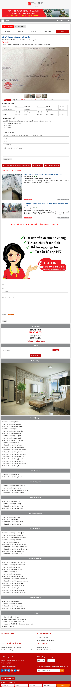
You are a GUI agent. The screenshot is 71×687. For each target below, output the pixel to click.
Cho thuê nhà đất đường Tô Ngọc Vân (15, 459)
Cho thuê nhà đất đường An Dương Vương (16, 583)
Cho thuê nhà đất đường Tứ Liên (13, 481)
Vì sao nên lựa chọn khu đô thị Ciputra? (15, 624)
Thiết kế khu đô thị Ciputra (11, 621)
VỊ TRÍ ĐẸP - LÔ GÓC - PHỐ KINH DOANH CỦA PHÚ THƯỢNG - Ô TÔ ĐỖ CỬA (46, 206)
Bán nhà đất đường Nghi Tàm (12, 438)
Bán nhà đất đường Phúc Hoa (12, 578)
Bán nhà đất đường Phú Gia (12, 571)
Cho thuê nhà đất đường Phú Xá (13, 592)
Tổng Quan (7, 100)
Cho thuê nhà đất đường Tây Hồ (13, 456)
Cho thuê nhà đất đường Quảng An (14, 463)
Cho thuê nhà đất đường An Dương (14, 513)
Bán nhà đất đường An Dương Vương (14, 567)
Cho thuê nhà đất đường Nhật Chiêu (14, 556)
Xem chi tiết (28, 201)
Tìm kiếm (62, 31)
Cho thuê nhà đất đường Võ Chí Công (14, 613)
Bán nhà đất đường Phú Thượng (13, 574)
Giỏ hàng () (38, 167)
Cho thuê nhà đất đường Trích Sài (13, 526)
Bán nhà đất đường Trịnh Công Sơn (14, 539)
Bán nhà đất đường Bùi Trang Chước (14, 569)
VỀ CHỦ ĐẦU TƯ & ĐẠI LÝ (45, 638)
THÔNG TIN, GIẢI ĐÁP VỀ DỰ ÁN (11, 648)
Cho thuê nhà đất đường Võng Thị (13, 528)
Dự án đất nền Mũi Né (44, 654)
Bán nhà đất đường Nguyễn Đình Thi (14, 490)
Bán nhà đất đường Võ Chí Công (13, 608)
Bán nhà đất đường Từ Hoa (11, 447)
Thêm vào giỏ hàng (53, 167)
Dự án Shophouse (42, 651)
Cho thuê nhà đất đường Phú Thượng (14, 590)
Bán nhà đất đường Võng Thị (12, 524)
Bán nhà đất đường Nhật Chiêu (13, 544)
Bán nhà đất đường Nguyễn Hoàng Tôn (15, 542)
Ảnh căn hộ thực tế (35, 365)
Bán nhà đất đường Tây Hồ (11, 433)
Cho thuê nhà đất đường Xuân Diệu (14, 452)
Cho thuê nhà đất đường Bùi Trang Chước (16, 585)
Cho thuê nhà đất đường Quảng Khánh (15, 468)
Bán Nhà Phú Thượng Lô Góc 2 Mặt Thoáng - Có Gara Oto (43, 176)
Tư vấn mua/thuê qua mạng (35, 345)
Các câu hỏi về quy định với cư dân (14, 626)
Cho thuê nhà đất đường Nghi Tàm (14, 461)
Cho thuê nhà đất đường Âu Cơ (13, 449)
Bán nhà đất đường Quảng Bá (12, 442)
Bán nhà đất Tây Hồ (7, 638)
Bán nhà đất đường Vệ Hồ (11, 546)
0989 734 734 (63, 20)
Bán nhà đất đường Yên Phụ (12, 506)
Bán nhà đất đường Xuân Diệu (12, 428)
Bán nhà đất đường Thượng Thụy (13, 581)
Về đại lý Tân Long (9, 631)
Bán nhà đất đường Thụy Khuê (12, 492)
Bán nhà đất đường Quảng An (12, 440)
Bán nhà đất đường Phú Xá (11, 576)
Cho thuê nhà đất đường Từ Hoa (13, 470)
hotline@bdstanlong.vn (12, 668)
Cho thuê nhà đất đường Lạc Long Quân (15, 549)
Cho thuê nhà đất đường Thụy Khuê (14, 497)
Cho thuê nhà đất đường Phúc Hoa (14, 595)
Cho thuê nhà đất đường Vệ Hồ (13, 558)
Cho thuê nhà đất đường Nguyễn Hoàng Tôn (16, 553)
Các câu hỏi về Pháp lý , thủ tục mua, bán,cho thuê (18, 628)
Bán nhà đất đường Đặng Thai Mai (13, 431)
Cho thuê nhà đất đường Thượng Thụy (15, 597)
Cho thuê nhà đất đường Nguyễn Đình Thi (16, 495)
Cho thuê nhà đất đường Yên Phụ (13, 510)
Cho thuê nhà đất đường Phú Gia (13, 588)
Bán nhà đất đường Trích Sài (12, 521)
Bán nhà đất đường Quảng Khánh (13, 445)
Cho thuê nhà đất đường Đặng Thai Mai (15, 454)
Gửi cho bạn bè (44, 100)
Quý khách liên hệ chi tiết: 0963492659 (17, 167)
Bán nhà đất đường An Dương (12, 508)
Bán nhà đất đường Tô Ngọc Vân (13, 435)
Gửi (62, 675)
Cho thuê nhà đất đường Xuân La (13, 610)
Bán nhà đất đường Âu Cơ (11, 426)
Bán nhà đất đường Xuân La (12, 606)
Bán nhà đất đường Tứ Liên (12, 479)
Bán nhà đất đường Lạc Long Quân (14, 537)
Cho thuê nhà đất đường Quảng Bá (14, 465)
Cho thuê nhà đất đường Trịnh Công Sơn (15, 551)
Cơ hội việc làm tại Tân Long (45, 644)
